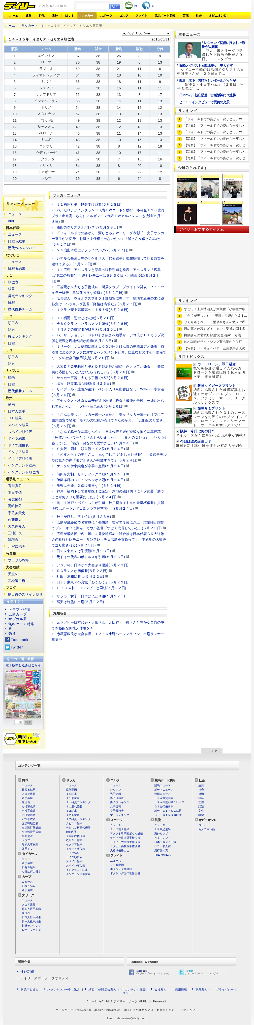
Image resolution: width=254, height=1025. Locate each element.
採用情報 (181, 989)
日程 (11, 302)
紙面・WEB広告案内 (102, 989)
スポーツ (106, 15)
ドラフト (27, 840)
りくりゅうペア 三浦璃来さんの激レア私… (216, 322)
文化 (201, 810)
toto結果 (71, 831)
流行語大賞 (161, 850)
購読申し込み (30, 989)
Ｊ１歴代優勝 (74, 806)
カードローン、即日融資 (216, 364)
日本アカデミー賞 (165, 841)
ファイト (141, 15)
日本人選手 (16, 411)
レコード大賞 (162, 846)
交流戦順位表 (30, 823)
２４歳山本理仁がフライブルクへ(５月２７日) (92, 250)
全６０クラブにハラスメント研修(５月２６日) (92, 324)
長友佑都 (15, 499)
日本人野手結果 (31, 917)
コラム (202, 825)
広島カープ (17, 614)
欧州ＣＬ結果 (74, 840)
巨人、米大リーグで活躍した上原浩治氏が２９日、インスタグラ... (223, 51)
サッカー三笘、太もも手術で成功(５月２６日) (92, 378)
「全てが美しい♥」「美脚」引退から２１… (215, 315)
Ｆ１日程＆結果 (119, 829)
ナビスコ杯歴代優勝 (78, 827)
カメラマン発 (206, 829)
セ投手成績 (28, 810)
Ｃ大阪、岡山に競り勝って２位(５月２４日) (91, 449)
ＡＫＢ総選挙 (162, 829)
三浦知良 (15, 533)
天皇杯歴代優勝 (75, 836)
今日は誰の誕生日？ (195, 441)
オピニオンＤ (218, 15)
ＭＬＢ (69, 15)
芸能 (186, 15)
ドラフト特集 (19, 609)
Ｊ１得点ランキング (78, 802)
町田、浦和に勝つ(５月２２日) (80, 576)
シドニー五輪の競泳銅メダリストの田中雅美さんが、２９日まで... (210, 70)
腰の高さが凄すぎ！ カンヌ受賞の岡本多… (216, 329)
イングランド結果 (22, 465)
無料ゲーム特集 (21, 624)
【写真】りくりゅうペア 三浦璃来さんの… (216, 348)
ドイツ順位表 (18, 445)
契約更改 (27, 836)
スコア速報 (28, 793)
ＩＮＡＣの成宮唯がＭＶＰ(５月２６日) (87, 329)
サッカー (87, 15)
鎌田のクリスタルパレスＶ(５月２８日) (87, 227)
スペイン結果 (18, 425)
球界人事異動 (30, 844)
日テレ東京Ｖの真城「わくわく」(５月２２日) (92, 582)
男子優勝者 (117, 798)
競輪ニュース (162, 793)
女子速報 (115, 806)
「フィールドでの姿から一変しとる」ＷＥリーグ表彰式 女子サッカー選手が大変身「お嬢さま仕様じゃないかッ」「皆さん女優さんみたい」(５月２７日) (109, 238)
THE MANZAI (162, 854)
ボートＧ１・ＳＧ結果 (168, 810)
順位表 (13, 282)
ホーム (13, 15)
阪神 (55, 15)
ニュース (15, 214)
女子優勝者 (117, 810)
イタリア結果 (18, 452)
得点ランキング (20, 296)
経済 (201, 798)
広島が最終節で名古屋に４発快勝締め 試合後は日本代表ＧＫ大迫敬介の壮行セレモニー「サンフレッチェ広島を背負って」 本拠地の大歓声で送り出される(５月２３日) (109, 539)
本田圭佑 (15, 492)
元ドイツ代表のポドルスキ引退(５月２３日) (91, 557)
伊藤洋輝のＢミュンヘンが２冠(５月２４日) (91, 480)
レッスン (115, 789)
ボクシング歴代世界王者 (125, 873)
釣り (12, 634)
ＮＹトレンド (162, 837)
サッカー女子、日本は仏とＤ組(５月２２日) (91, 596)
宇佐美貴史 (16, 513)
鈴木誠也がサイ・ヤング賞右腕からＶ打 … (216, 341)
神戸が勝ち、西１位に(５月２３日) (84, 517)
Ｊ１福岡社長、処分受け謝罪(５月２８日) (89, 204)
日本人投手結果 (31, 921)
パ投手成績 (28, 819)
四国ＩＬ (27, 848)
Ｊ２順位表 (73, 814)
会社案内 (160, 989)
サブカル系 (17, 619)
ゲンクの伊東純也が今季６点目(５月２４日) (91, 466)
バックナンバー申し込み (63, 989)
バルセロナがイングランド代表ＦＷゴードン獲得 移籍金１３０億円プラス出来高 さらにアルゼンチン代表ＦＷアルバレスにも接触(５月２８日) (108, 216)
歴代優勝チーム (20, 309)
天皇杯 (13, 574)
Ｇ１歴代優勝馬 (163, 806)
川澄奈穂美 (16, 546)
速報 (29, 15)
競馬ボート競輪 (165, 15)
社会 (199, 15)
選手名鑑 (27, 798)
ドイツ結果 (16, 438)
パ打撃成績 (28, 814)
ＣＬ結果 (15, 418)
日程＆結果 (16, 241)
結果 (11, 289)
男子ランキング (119, 802)
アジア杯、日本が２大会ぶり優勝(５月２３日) (92, 565)
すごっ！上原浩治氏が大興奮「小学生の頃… (216, 309)
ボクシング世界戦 (121, 869)
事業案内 (201, 989)
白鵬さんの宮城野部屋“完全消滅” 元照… (214, 335)
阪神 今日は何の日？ (197, 431)
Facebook (19, 640)
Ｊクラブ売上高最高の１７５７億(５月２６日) (92, 310)
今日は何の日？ (31, 871)
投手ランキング (31, 929)
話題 (201, 806)
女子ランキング (119, 814)
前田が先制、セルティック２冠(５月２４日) (91, 474)
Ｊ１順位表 (73, 798)
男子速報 (115, 793)
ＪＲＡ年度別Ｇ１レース (169, 802)
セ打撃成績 (28, 806)
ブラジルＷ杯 (18, 560)
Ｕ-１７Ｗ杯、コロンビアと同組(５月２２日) (91, 588)
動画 (11, 405)
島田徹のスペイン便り (25, 594)
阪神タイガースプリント (216, 386)
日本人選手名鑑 (31, 908)
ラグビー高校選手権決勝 (125, 846)
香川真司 (15, 486)
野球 (42, 15)
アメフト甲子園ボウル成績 (126, 833)
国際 (201, 802)
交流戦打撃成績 (31, 827)
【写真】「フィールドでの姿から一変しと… (216, 125)
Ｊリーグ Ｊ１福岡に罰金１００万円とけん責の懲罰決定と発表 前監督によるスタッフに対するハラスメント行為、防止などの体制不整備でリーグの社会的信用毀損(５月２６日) (109, 352)
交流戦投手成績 (31, 831)
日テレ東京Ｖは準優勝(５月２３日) (84, 551)
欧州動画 (71, 789)
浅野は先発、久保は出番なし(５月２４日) (89, 486)
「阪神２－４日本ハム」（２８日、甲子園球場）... (210, 85)
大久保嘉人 (16, 526)
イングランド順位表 (23, 472)
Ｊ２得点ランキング (78, 819)
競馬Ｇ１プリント (211, 408)
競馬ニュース (162, 785)
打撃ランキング (31, 925)
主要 (201, 785)
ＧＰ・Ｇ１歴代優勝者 (168, 814)
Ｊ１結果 (71, 793)
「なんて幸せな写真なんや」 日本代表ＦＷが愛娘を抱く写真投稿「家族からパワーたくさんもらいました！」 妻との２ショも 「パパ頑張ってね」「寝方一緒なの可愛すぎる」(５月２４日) (109, 437)
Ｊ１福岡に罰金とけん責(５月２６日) (86, 318)
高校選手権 (16, 581)
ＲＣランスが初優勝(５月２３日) (82, 571)
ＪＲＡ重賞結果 (163, 798)
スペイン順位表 (20, 432)
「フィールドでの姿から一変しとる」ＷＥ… (216, 119)
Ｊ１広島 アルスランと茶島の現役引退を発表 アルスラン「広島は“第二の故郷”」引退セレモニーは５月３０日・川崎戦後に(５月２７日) (106, 275)
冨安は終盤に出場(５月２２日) (80, 602)
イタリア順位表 (20, 458)
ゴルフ (123, 15)
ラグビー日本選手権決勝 (125, 837)
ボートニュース (163, 789)
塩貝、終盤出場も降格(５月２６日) (84, 383)
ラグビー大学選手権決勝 (125, 841)
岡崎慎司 (15, 506)
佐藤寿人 (15, 520)
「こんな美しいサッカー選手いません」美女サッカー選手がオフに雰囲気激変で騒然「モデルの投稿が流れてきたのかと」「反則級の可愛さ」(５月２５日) (109, 420)
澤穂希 (13, 540)
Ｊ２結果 (71, 810)
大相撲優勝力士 (119, 850)
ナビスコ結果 (74, 823)
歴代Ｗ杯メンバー (22, 248)
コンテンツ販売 (135, 989)
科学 (201, 814)
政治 (201, 793)
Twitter (17, 647)
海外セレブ (161, 833)
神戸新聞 (27, 972)
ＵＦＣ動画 (117, 864)
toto (11, 221)
